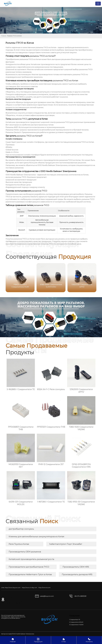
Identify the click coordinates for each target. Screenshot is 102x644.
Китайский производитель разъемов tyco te (31, 559)
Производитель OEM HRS (76, 567)
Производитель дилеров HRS (77, 574)
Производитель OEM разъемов (25, 551)
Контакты (89, 640)
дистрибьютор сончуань (21, 529)
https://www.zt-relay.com (29, 587)
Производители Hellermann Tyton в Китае (30, 574)
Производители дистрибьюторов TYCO (29, 567)
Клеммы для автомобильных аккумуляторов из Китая (36, 536)
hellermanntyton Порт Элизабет (65, 544)
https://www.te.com (44, 587)
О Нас (63, 640)
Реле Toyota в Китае (19, 544)
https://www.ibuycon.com (13, 587)
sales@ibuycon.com (47, 596)
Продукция (38, 640)
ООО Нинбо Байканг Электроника (52, 165)
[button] (92, 277)
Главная (3, 36)
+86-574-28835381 (80, 596)
